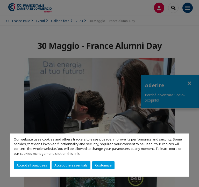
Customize (103, 165)
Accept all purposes (32, 165)
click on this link (67, 153)
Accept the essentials (71, 165)
